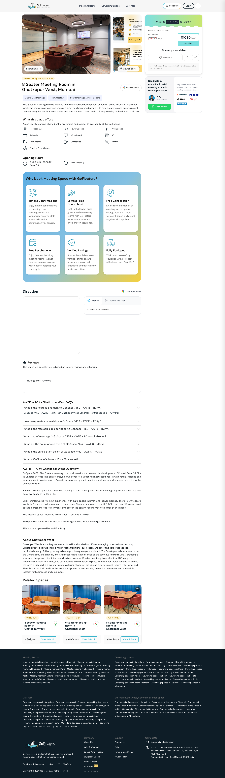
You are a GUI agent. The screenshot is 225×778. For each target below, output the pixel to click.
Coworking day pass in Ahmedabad (73, 712)
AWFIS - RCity (30, 78)
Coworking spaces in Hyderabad (141, 669)
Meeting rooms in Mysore (93, 675)
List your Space (91, 771)
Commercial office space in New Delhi (156, 705)
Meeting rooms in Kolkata (41, 675)
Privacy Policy (121, 756)
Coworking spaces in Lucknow (165, 682)
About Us (88, 742)
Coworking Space (110, 5)
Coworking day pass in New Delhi (47, 705)
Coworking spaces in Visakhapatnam (132, 682)
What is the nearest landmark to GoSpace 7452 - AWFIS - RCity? (62, 407)
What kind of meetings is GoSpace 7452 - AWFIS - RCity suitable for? (65, 436)
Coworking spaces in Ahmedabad (144, 672)
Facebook (27, 764)
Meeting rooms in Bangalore (36, 662)
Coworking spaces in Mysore (157, 679)
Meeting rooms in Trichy (34, 679)
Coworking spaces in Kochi (154, 675)
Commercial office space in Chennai (169, 702)
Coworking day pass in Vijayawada (60, 726)
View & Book (48, 639)
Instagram (39, 764)
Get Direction (131, 87)
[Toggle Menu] (198, 6)
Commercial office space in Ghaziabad (165, 712)
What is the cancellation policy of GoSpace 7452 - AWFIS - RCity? (63, 451)
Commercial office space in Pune (130, 712)
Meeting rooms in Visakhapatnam (62, 679)
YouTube (67, 764)
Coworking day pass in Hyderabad (57, 709)
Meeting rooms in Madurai (67, 675)
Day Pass (130, 5)
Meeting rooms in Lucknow (92, 679)
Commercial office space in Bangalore (132, 702)
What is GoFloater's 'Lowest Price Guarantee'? (51, 459)
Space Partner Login (93, 752)
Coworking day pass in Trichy (45, 723)
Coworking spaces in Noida (168, 665)
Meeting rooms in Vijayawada (36, 682)
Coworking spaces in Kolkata (182, 675)
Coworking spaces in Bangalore (129, 662)
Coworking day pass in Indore (57, 716)
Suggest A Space (92, 756)
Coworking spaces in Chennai (159, 662)
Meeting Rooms (87, 5)
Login (188, 5)
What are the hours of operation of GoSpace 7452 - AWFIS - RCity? (64, 444)
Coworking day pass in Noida (79, 705)
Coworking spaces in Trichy (185, 679)
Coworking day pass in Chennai (70, 702)
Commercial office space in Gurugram (140, 709)
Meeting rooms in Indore (79, 672)
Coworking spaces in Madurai (128, 679)
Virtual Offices (90, 761)
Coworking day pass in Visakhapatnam (79, 723)
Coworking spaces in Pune (171, 669)
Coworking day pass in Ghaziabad (39, 712)
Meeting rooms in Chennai (63, 662)
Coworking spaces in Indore (127, 675)
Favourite (165, 57)
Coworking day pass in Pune (89, 709)
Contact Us (120, 742)
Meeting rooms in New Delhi (36, 665)
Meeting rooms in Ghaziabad (80, 669)
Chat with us (159, 106)
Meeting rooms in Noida (62, 665)
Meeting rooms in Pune (54, 669)
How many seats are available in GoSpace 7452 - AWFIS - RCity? (62, 421)
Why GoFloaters (91, 747)
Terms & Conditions (124, 752)
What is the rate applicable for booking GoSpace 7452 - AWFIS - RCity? (66, 429)
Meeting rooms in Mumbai (89, 662)
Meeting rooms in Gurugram (88, 665)
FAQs (117, 747)
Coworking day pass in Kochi (86, 716)
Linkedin (51, 764)
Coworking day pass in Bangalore (38, 702)
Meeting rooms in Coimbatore (52, 672)
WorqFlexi (91, 766)
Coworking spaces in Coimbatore (177, 672)
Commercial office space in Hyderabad (178, 709)
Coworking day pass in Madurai (68, 719)
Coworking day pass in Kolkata (37, 719)
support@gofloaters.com (162, 742)
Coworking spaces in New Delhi (138, 665)
